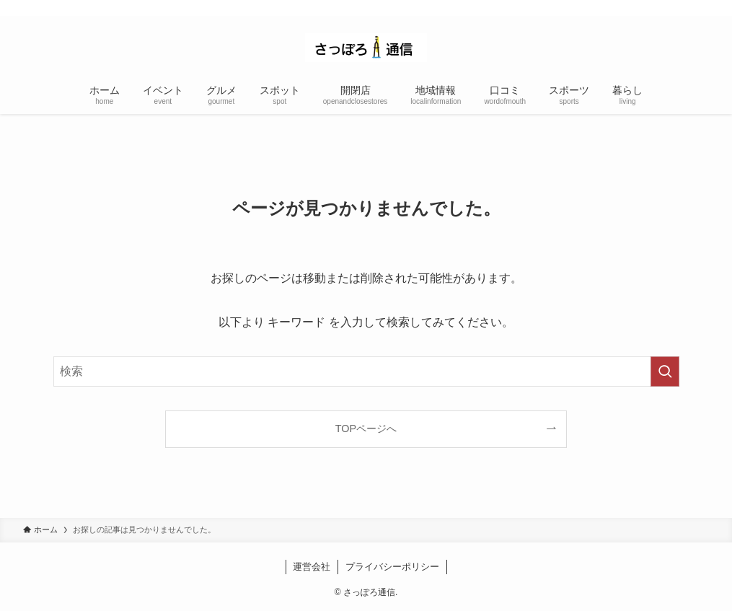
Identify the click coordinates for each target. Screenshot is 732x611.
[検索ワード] (366, 371)
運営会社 (311, 566)
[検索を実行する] (665, 371)
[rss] (699, 8)
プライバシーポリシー (392, 566)
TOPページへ (366, 428)
